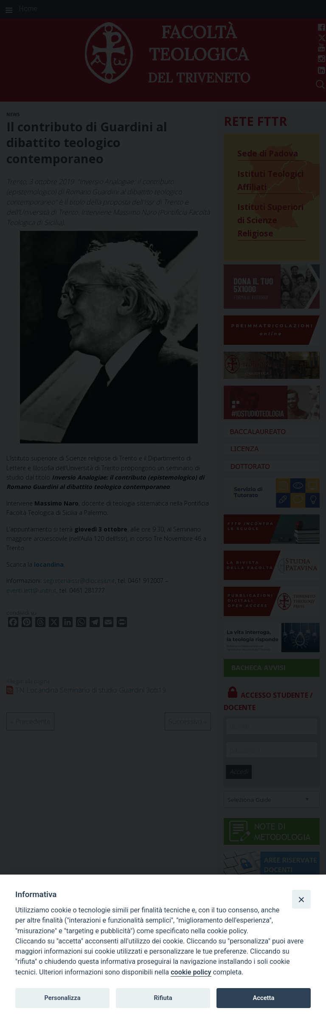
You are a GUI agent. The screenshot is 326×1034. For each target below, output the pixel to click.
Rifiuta (163, 998)
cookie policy (191, 972)
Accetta (263, 998)
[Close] (301, 899)
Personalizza (62, 998)
